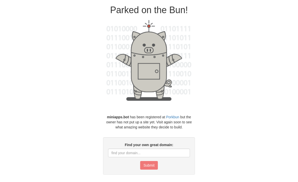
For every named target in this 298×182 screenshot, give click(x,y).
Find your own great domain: (149, 145)
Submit (149, 165)
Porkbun (172, 117)
